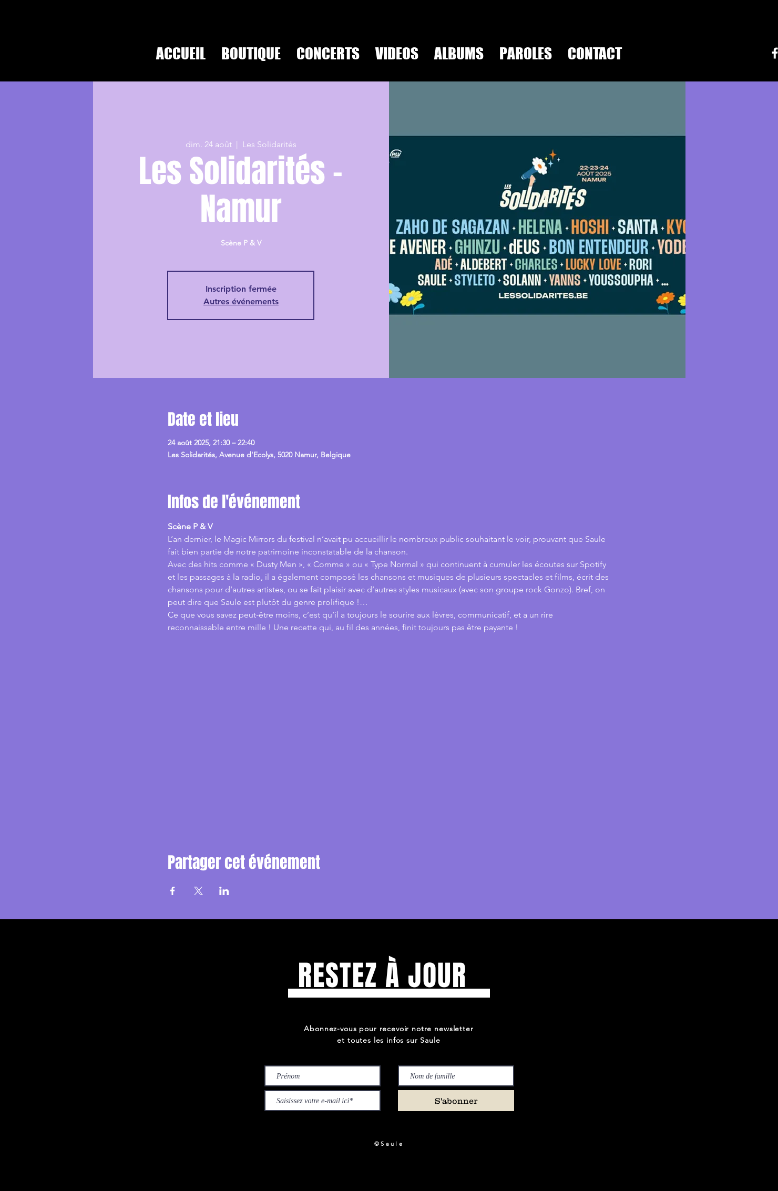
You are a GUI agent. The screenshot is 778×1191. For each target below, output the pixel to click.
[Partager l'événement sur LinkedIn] (224, 891)
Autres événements (241, 301)
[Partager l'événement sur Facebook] (173, 891)
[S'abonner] (456, 1100)
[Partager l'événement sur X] (198, 891)
